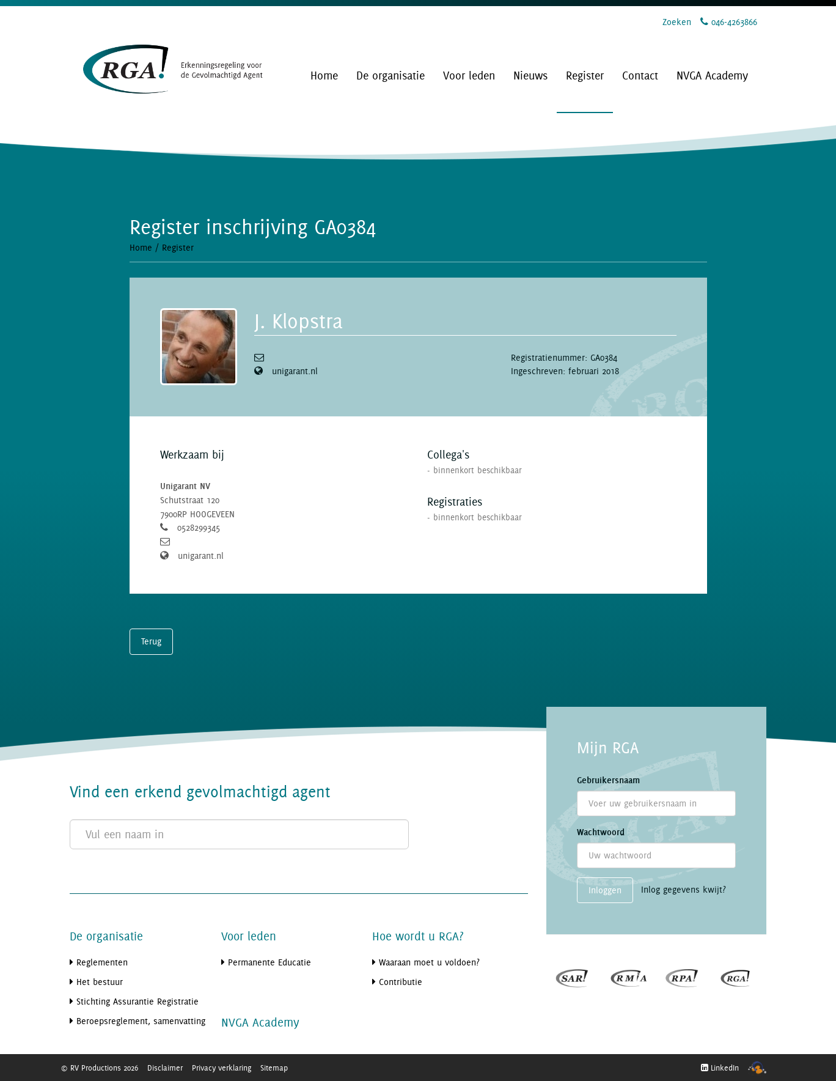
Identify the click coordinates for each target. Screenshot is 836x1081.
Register (178, 247)
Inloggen (605, 890)
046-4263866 (728, 22)
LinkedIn (720, 1067)
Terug (151, 641)
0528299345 (198, 527)
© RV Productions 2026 (99, 1067)
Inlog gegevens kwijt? (683, 889)
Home (141, 247)
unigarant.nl (295, 371)
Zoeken (676, 22)
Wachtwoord (601, 832)
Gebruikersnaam (608, 780)
